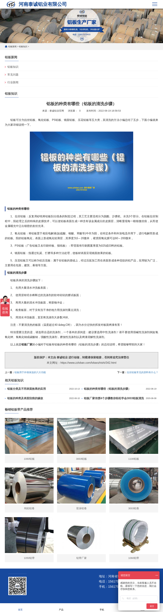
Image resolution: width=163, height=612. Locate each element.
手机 (102, 607)
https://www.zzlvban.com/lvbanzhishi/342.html (88, 362)
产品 (61, 607)
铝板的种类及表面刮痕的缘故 (25, 398)
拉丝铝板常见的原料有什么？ (142, 372)
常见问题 (12, 74)
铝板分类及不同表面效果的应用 (26, 388)
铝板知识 (23, 46)
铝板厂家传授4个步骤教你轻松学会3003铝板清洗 (114, 398)
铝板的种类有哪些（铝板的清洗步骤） (107, 388)
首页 (20, 607)
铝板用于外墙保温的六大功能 (30, 372)
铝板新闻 (12, 46)
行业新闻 (12, 82)
